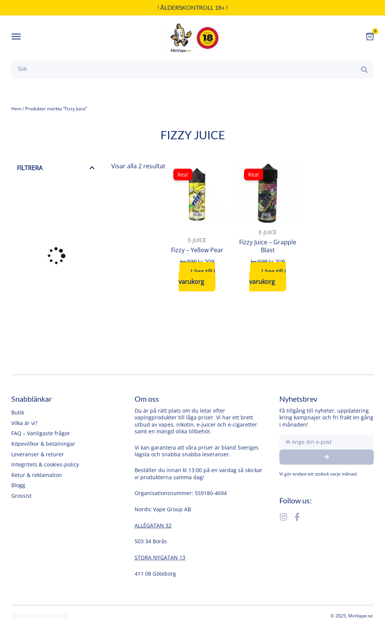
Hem (16, 108)
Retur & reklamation (36, 475)
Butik (17, 412)
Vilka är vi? (24, 423)
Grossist (21, 495)
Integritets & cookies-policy (45, 464)
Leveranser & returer (37, 454)
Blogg (18, 485)
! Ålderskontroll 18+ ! (192, 7)
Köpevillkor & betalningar (43, 443)
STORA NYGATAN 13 (160, 557)
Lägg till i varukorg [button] (197, 277)
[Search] (364, 69)
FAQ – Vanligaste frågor (40, 433)
